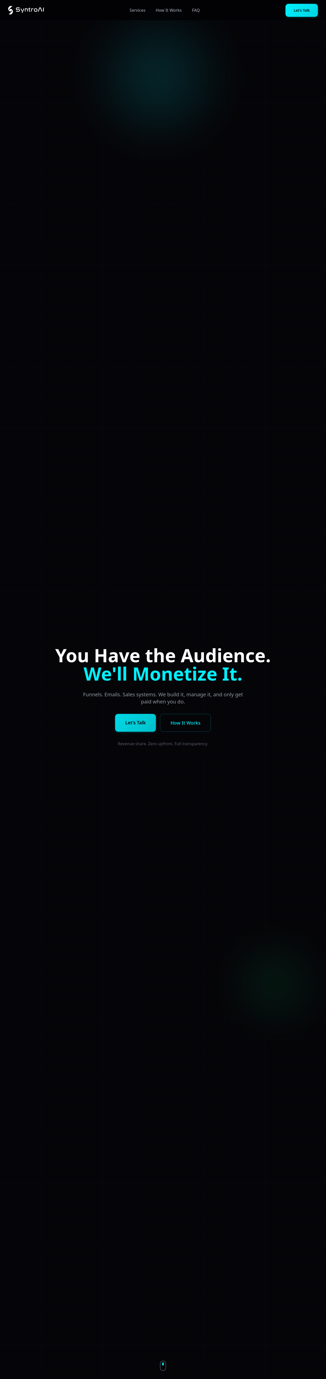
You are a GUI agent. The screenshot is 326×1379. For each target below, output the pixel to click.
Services (137, 10)
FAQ (196, 10)
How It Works (169, 10)
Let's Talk (302, 10)
